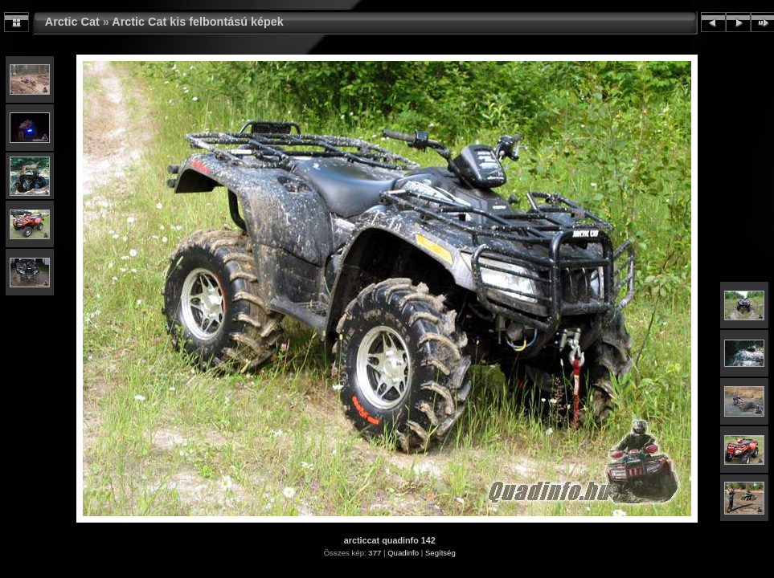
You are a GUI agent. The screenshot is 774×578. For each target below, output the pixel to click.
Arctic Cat (72, 21)
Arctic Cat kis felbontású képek (198, 21)
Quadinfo (403, 552)
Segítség (440, 552)
